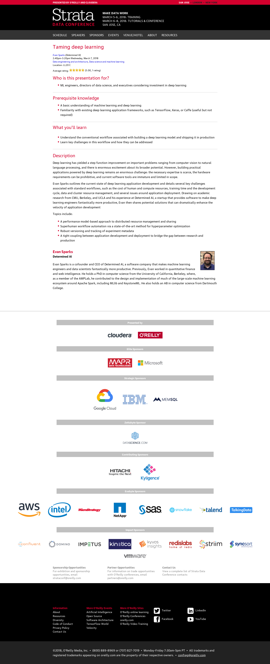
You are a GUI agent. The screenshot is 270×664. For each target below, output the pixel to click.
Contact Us (59, 631)
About (152, 35)
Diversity (58, 620)
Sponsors (96, 35)
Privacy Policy (61, 627)
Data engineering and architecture (70, 61)
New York (211, 2)
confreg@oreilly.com (192, 655)
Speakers (78, 35)
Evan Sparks (59, 54)
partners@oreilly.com (120, 578)
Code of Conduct (63, 623)
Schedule (60, 35)
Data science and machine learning (106, 61)
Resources (169, 35)
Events (113, 35)
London (197, 2)
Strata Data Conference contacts (183, 572)
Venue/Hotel (133, 35)
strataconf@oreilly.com (67, 578)
